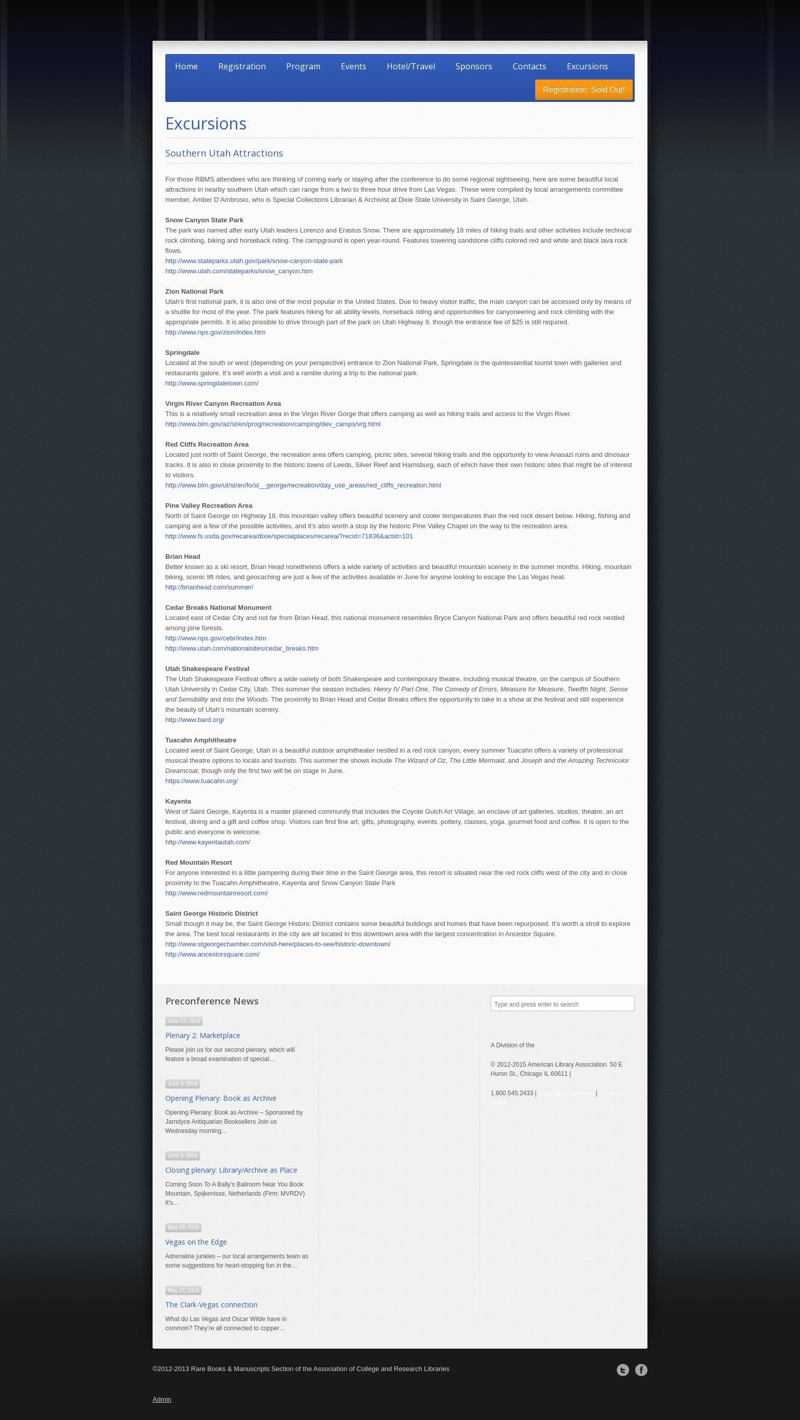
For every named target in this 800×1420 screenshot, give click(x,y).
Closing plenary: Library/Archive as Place (231, 1170)
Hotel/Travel (411, 66)
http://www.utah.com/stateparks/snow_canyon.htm (239, 271)
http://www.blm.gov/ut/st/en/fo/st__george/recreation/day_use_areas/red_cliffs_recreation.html (303, 485)
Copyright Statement (566, 1093)
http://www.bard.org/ (194, 720)
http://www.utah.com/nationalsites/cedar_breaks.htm (242, 648)
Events (353, 66)
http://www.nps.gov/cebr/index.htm (215, 638)
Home (186, 66)
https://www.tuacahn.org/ (201, 781)
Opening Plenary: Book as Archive (221, 1098)
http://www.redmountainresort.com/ (216, 893)
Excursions (587, 66)
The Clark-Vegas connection (211, 1304)
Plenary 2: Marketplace (202, 1035)
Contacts (529, 66)
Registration (242, 66)
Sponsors (474, 66)
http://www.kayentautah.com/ (207, 842)
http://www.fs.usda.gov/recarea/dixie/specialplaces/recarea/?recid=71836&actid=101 (289, 536)
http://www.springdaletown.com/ (212, 383)
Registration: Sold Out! (584, 89)
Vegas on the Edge (196, 1242)
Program (303, 66)
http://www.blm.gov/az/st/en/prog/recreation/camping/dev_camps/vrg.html (273, 424)
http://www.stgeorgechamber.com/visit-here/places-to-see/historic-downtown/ (277, 944)
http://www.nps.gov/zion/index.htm (215, 332)
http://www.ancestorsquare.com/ (212, 954)
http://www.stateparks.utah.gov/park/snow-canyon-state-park (254, 261)
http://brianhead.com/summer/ (209, 587)
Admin (162, 1399)
